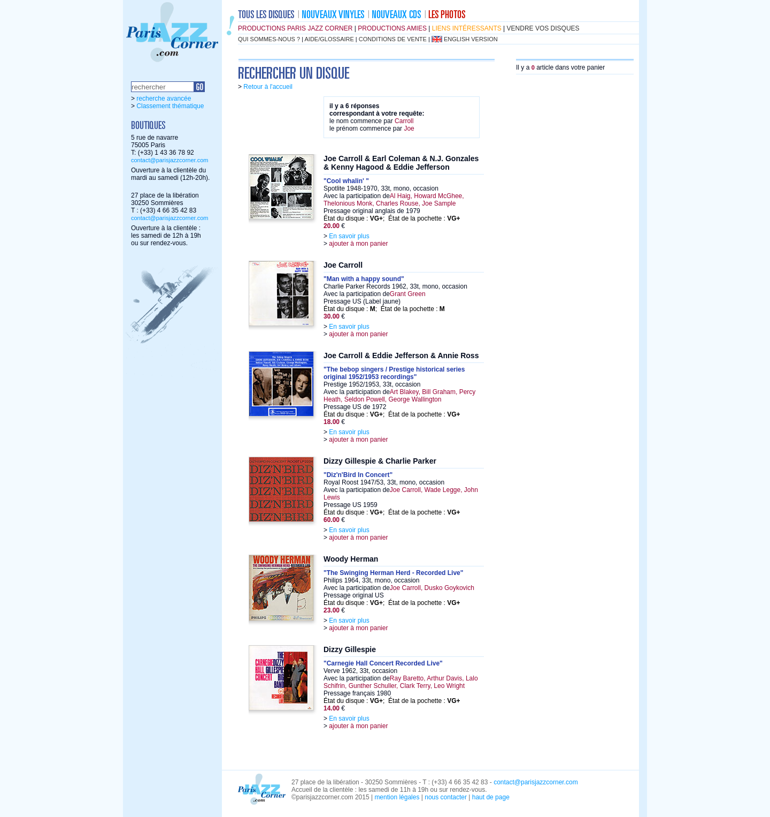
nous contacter (446, 797)
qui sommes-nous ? (269, 39)
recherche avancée (163, 98)
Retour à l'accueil (267, 86)
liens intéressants (467, 28)
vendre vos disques (543, 28)
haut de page (491, 797)
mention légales (396, 797)
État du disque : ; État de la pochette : (392, 218)
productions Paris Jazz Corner (295, 28)
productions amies (392, 28)
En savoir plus (349, 236)
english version (471, 39)
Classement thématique (170, 106)
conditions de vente (393, 39)
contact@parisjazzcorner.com (169, 160)
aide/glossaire (329, 39)
